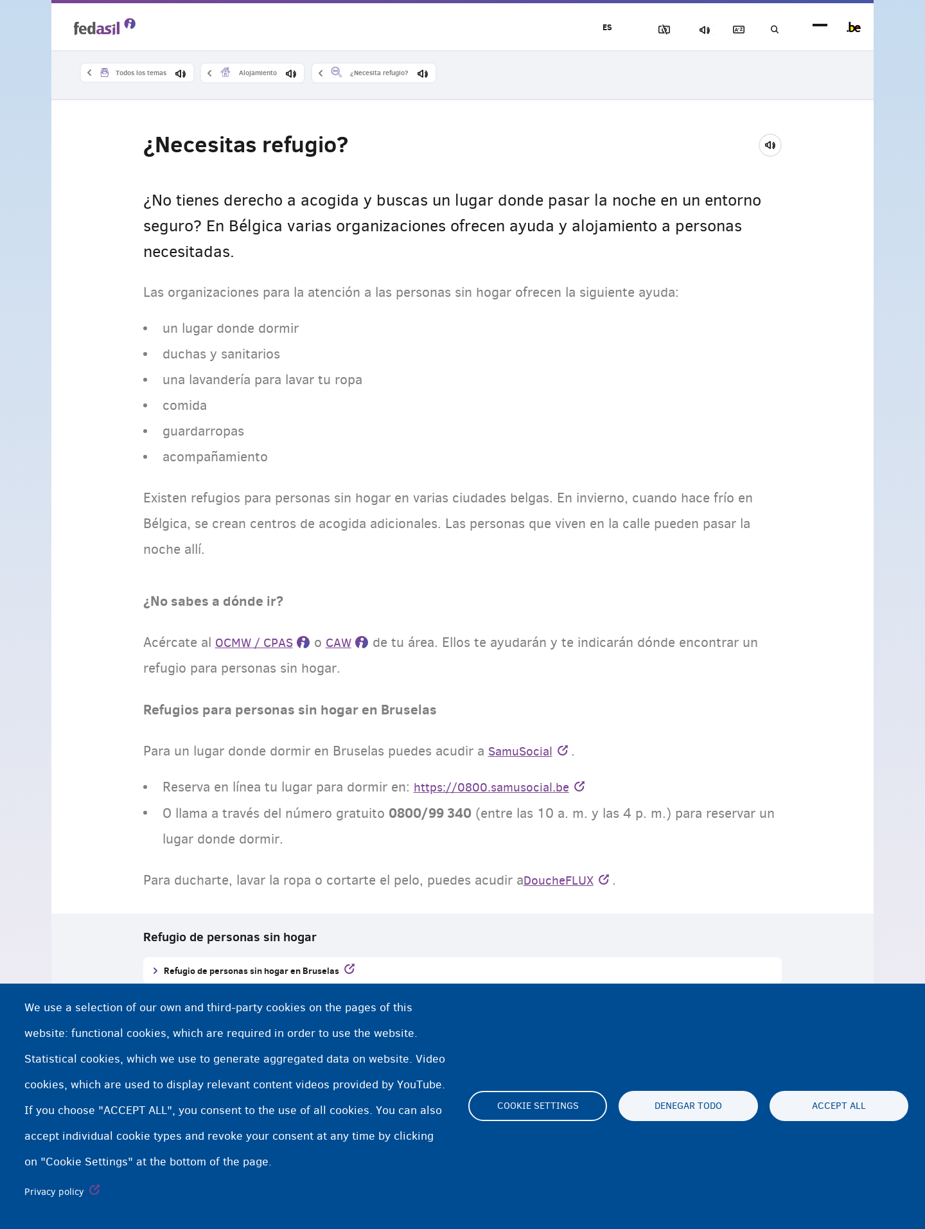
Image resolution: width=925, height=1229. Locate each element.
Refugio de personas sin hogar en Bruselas (251, 972)
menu (820, 27)
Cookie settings (538, 1106)
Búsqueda (770, 30)
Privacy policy (54, 1191)
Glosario (726, 30)
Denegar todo (688, 1106)
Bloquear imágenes (636, 30)
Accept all (839, 1106)
